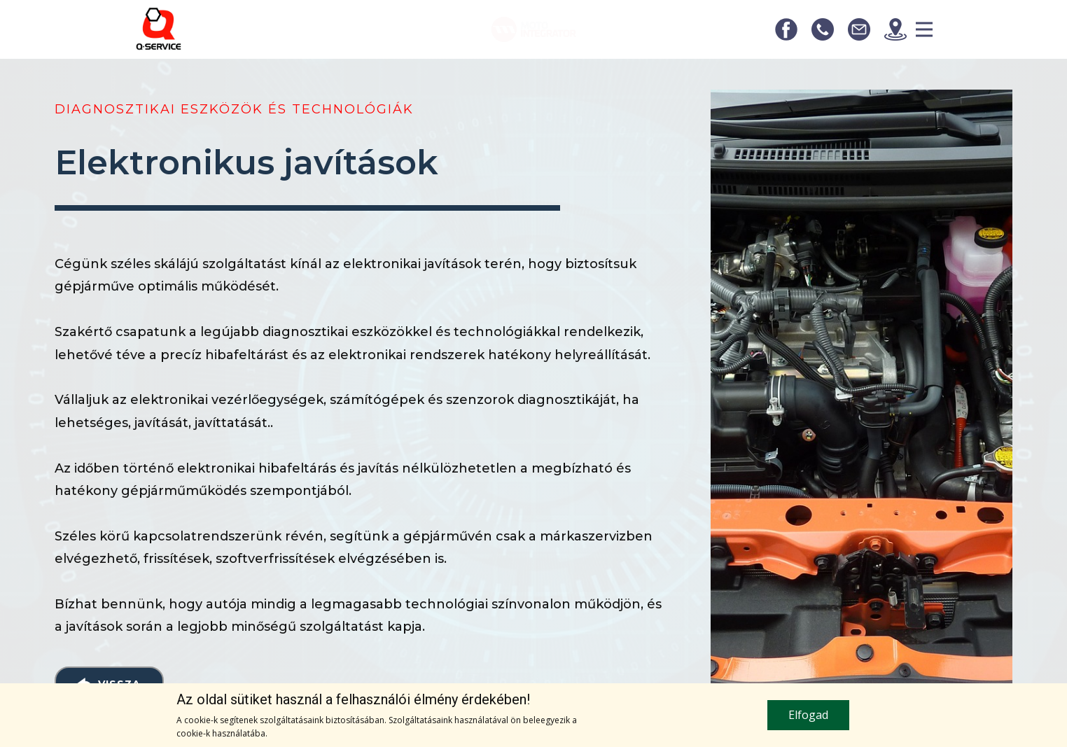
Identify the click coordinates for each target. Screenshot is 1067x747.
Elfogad (808, 714)
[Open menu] (924, 29)
